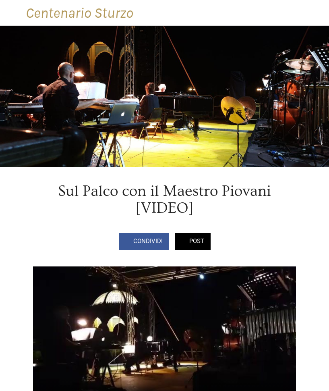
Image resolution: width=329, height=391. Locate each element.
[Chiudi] (13, 13)
